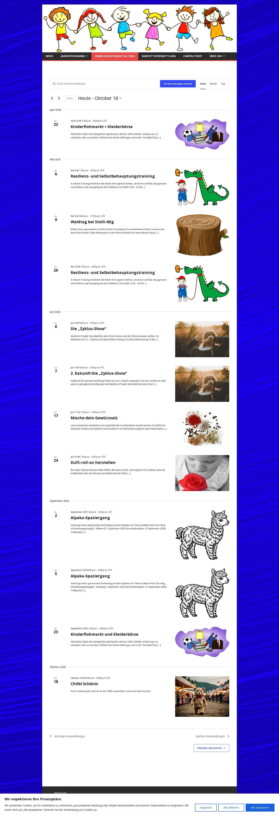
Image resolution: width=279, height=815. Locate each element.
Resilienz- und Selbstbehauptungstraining (113, 176)
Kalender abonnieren (209, 748)
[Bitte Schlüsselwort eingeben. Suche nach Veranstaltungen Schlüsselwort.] (105, 83)
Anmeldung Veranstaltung (115, 56)
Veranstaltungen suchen (178, 83)
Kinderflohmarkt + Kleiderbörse (102, 126)
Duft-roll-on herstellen (93, 462)
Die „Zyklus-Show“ (88, 328)
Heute (70, 98)
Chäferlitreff (192, 56)
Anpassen (206, 807)
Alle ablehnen (231, 807)
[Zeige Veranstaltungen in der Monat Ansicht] (213, 83)
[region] (139, 804)
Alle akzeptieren (260, 807)
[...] (159, 137)
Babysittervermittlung (159, 56)
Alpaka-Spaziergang (90, 517)
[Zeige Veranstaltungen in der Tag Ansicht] (223, 83)
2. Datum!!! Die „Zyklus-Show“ (99, 373)
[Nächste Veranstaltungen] (59, 98)
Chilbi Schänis (84, 683)
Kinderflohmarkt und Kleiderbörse (104, 634)
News (49, 56)
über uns (215, 56)
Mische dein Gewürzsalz (94, 417)
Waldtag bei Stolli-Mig (92, 221)
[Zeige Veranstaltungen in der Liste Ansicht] (203, 83)
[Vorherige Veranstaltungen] (52, 98)
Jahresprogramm (73, 56)
